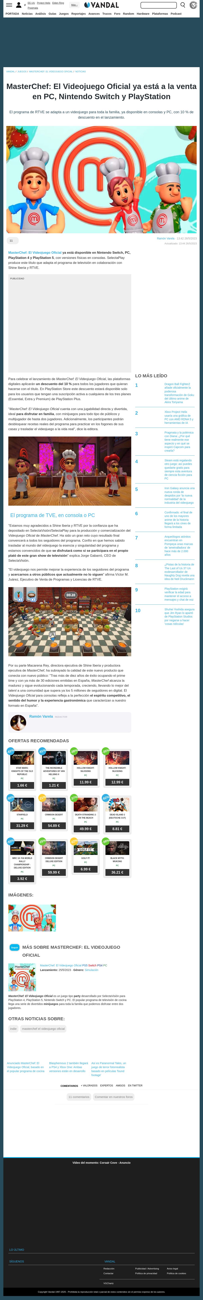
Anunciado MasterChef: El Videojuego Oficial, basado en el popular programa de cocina (25, 1067)
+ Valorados (89, 1085)
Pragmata (33, 8)
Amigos (120, 1085)
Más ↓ (74, 5)
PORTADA (12, 13)
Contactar (108, 1273)
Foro (117, 13)
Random (128, 13)
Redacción (108, 1268)
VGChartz (108, 1283)
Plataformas (160, 13)
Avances (94, 13)
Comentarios (69, 1086)
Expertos (106, 1085)
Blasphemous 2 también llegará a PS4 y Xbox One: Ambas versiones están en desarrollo (68, 1067)
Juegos (64, 13)
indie (13, 1028)
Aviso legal (172, 1268)
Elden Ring (58, 3)
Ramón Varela (165, 238)
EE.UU (31, 3)
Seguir (14, 947)
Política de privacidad (146, 1273)
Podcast (176, 13)
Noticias (27, 13)
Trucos (107, 13)
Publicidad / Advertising (147, 1268)
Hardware (143, 13)
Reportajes (78, 13)
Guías (52, 13)
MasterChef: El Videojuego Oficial (34, 253)
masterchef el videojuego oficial (43, 1028)
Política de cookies (176, 1273)
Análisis (40, 13)
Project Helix (43, 3)
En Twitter (135, 1085)
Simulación (91, 970)
